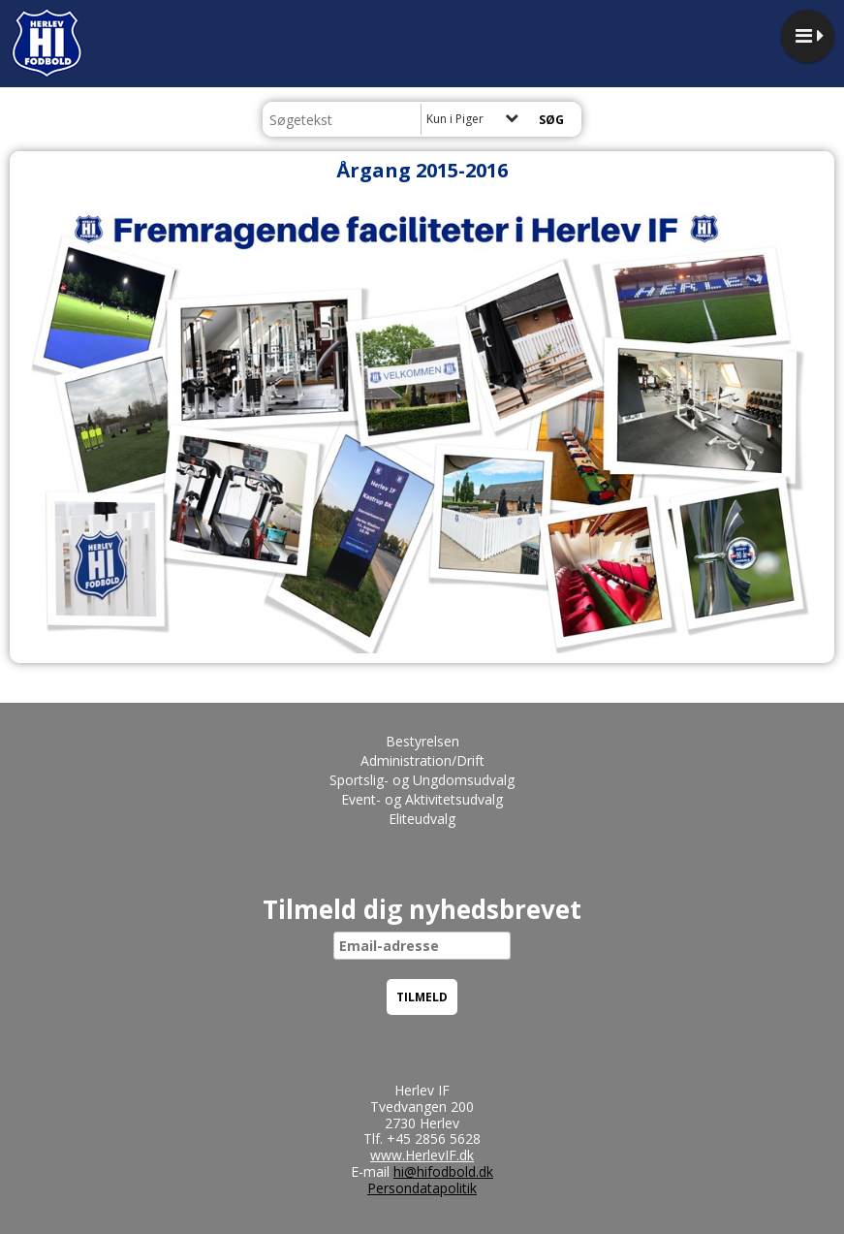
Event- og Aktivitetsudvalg (422, 799)
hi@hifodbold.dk (443, 1171)
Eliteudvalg (422, 818)
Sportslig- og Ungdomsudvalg (422, 780)
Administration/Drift (422, 760)
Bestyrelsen (422, 741)
